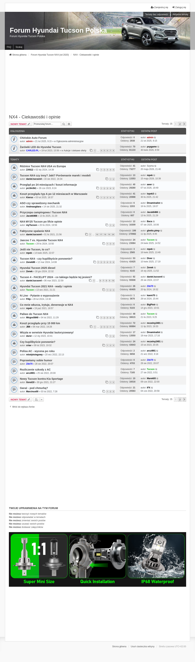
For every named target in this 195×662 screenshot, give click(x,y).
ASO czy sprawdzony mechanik (40, 203)
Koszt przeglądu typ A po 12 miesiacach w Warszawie (53, 193)
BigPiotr (151, 304)
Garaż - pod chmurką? (34, 388)
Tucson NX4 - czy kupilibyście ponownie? (46, 258)
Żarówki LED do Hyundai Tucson (40, 147)
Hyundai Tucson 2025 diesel (37, 267)
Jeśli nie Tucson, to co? (35, 249)
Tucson (30, 243)
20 (113, 234)
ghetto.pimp (153, 230)
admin (29, 141)
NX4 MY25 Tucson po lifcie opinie (41, 221)
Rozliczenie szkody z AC (35, 369)
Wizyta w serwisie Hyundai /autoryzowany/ (46, 332)
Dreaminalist (153, 203)
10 (113, 280)
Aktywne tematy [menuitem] (180, 14)
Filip (28, 299)
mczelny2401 (154, 323)
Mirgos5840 (32, 317)
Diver (149, 258)
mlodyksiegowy (34, 354)
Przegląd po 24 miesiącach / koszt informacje (48, 184)
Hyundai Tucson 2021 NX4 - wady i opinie (46, 286)
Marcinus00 (32, 391)
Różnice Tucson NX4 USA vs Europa (43, 166)
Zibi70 (150, 286)
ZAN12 (29, 169)
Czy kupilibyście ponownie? (37, 341)
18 (105, 234)
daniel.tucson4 (34, 179)
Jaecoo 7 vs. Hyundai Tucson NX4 (41, 240)
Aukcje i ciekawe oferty (75, 150)
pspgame (152, 146)
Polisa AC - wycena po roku (37, 351)
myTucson (31, 225)
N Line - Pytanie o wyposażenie (39, 295)
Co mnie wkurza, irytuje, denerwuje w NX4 (46, 304)
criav (28, 345)
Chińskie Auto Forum (33, 137)
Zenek (29, 271)
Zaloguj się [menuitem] (179, 7)
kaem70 (151, 295)
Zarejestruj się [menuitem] (159, 7)
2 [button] (180, 124)
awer (149, 184)
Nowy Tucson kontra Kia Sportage (41, 378)
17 (101, 234)
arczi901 (151, 350)
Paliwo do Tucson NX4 (34, 314)
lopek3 (150, 193)
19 (109, 234)
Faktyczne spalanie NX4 (35, 231)
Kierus (29, 197)
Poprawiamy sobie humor (36, 360)
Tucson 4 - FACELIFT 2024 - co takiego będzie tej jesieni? (56, 277)
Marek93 (151, 378)
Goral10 (30, 382)
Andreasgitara (33, 206)
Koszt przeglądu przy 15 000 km (40, 323)
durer (29, 336)
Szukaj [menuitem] (19, 47)
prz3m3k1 (31, 188)
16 (97, 234)
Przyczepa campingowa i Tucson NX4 (43, 212)
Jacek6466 (31, 216)
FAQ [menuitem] (9, 47)
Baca (149, 221)
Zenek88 (30, 262)
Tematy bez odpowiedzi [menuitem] (156, 14)
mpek (150, 175)
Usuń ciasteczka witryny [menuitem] (143, 646)
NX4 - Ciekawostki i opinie (34, 116)
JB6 (28, 326)
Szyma (150, 166)
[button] (184, 124)
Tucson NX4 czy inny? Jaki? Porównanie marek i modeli (55, 175)
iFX (148, 387)
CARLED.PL (32, 150)
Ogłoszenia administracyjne (70, 141)
